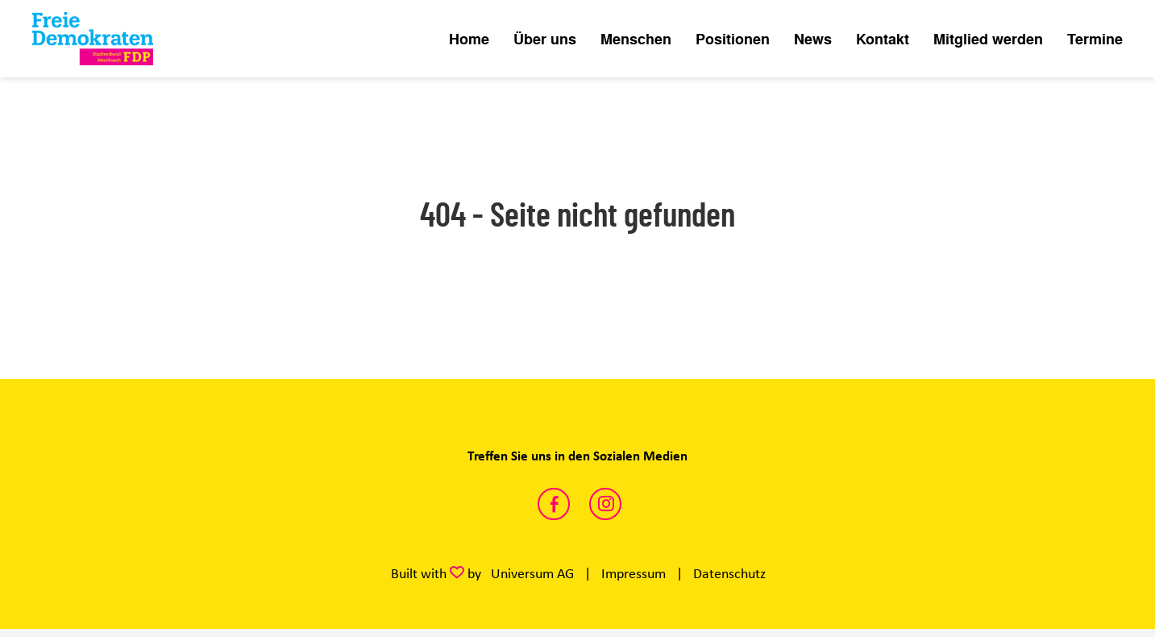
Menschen (635, 39)
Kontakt (882, 39)
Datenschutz (729, 573)
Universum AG (532, 573)
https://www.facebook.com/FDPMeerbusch (554, 504)
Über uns (544, 39)
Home (469, 39)
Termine (1095, 39)
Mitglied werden (988, 39)
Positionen (733, 39)
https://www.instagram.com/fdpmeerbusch (605, 504)
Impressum (633, 573)
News (813, 39)
